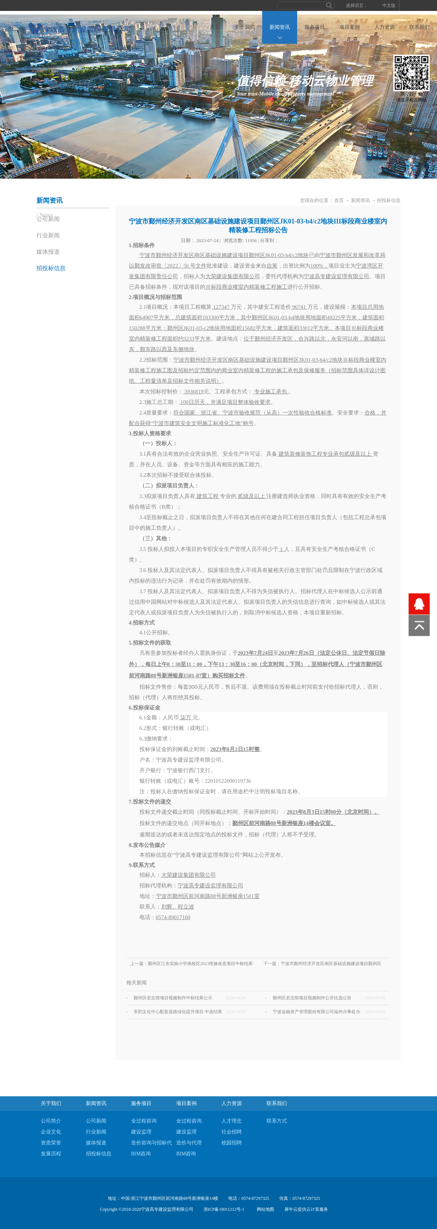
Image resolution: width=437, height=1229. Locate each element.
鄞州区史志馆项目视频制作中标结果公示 (173, 997)
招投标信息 (389, 200)
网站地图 (264, 1209)
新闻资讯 (360, 200)
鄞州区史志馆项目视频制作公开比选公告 (312, 997)
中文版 (388, 5)
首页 (215, 27)
